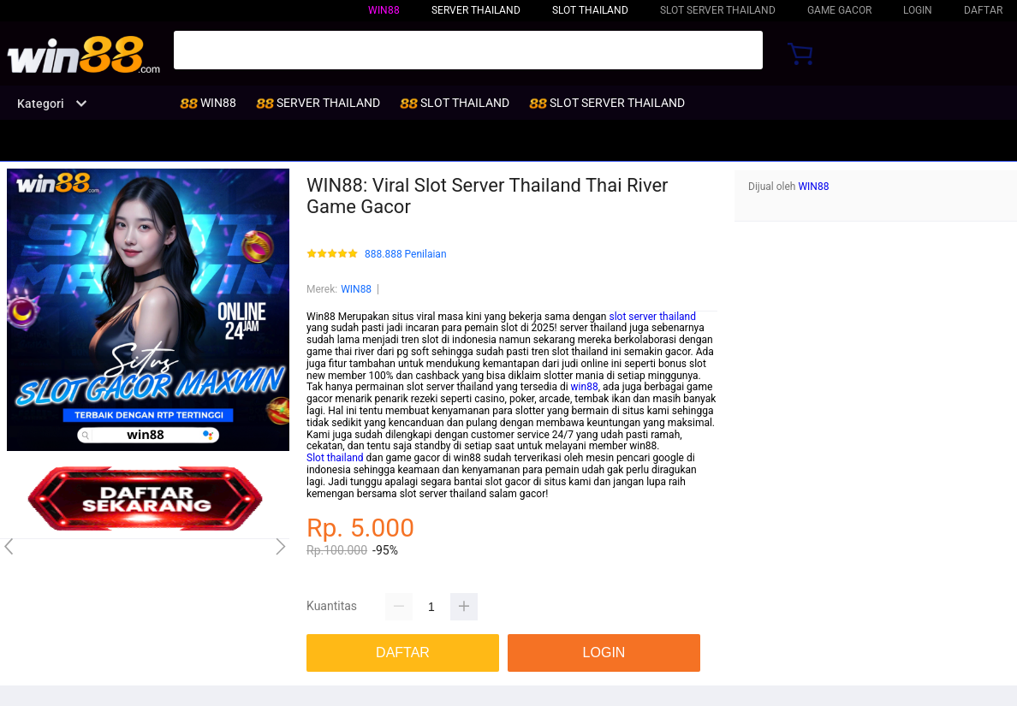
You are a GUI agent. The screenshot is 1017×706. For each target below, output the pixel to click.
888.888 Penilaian (406, 254)
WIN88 (384, 10)
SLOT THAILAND (590, 10)
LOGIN (917, 10)
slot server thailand (652, 317)
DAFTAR (983, 10)
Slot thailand (335, 458)
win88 (584, 387)
